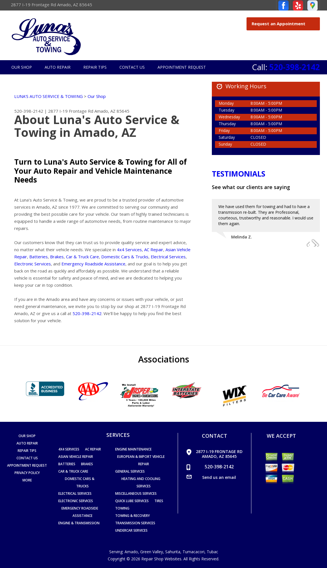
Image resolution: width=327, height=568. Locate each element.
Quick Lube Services (132, 500)
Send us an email (219, 477)
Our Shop (21, 67)
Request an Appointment (284, 24)
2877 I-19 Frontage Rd (70, 111)
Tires (158, 500)
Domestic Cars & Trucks (124, 256)
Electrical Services (168, 256)
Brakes (57, 256)
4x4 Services (129, 249)
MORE (27, 480)
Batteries (38, 256)
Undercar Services (131, 530)
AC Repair (153, 249)
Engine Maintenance (133, 449)
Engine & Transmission (79, 523)
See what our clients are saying (251, 187)
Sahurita (172, 551)
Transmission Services (135, 523)
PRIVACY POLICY (27, 472)
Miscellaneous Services (136, 493)
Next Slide (315, 242)
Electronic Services (32, 264)
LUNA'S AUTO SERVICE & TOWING (48, 96)
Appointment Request (182, 67)
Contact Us (132, 67)
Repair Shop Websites (161, 558)
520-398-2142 (294, 67)
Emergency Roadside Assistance (93, 264)
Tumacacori (193, 551)
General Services (130, 471)
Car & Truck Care (82, 256)
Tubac (212, 551)
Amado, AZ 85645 (111, 111)
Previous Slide (305, 242)
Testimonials (238, 174)
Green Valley (151, 551)
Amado (131, 551)
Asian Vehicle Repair (75, 456)
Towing (122, 508)
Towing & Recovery (132, 515)
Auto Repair (58, 67)
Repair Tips (95, 67)
